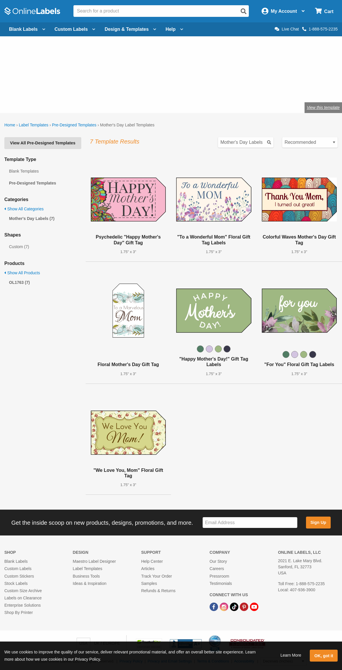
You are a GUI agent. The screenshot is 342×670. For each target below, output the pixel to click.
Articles (147, 568)
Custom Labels (17, 568)
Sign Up (318, 522)
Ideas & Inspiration (90, 583)
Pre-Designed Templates (74, 125)
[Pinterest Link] (244, 606)
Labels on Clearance (23, 598)
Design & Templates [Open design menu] (130, 29)
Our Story (218, 561)
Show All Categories (24, 209)
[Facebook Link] (214, 606)
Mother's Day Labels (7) (32, 218)
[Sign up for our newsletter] (250, 522)
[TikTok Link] (235, 606)
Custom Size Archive (23, 590)
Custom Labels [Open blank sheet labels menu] (75, 29)
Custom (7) (19, 246)
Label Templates (33, 125)
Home (9, 125)
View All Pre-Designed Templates (42, 143)
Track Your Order (156, 576)
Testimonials (221, 583)
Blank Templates (24, 171)
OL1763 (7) (19, 282)
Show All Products (22, 272)
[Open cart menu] (324, 11)
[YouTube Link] (254, 606)
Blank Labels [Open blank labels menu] (27, 29)
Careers (217, 568)
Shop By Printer (18, 612)
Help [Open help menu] (174, 29)
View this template (323, 107)
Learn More (290, 655)
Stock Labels (16, 583)
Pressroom (219, 576)
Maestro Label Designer (94, 561)
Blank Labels (16, 561)
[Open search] (243, 11)
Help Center (152, 561)
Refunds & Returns (158, 590)
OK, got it (323, 655)
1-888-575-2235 (320, 29)
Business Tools (86, 576)
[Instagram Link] (224, 606)
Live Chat (287, 29)
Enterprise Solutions (22, 605)
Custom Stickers (19, 576)
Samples (149, 583)
